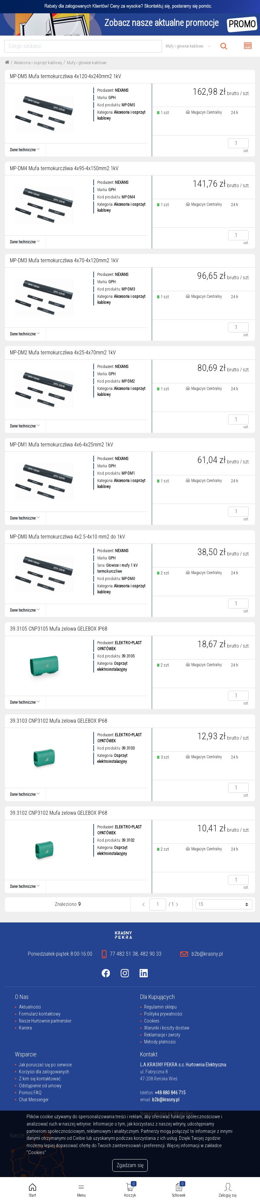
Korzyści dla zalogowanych (44, 1071)
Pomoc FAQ (30, 1092)
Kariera (25, 1027)
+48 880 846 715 (170, 1092)
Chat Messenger (33, 1099)
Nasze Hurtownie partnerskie (45, 1020)
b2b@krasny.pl (165, 1099)
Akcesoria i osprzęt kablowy (38, 62)
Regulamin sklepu (160, 1007)
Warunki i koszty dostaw (166, 1027)
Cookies (151, 1020)
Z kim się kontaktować (39, 1078)
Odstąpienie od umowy (40, 1085)
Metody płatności (160, 1041)
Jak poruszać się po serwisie (45, 1064)
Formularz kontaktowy (39, 1014)
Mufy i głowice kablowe (86, 62)
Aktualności (30, 1007)
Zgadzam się (130, 1165)
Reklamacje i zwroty (162, 1034)
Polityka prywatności (163, 1014)
